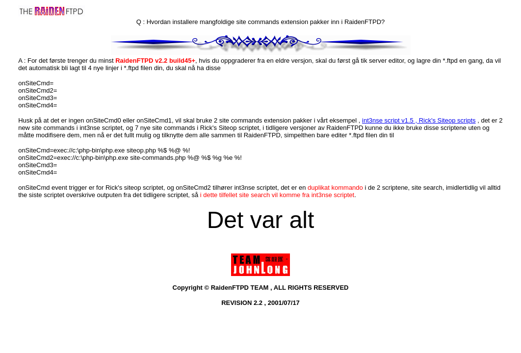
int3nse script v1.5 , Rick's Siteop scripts (419, 120)
